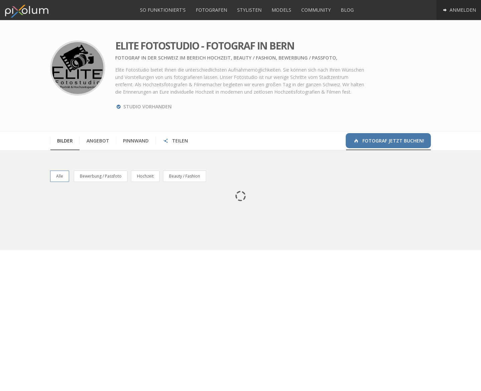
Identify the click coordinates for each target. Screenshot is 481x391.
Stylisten (249, 10)
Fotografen (211, 10)
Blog (347, 10)
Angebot (98, 140)
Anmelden (459, 10)
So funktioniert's (163, 10)
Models (281, 10)
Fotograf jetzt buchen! (388, 140)
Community (316, 10)
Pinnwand (136, 140)
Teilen (175, 140)
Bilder (65, 140)
